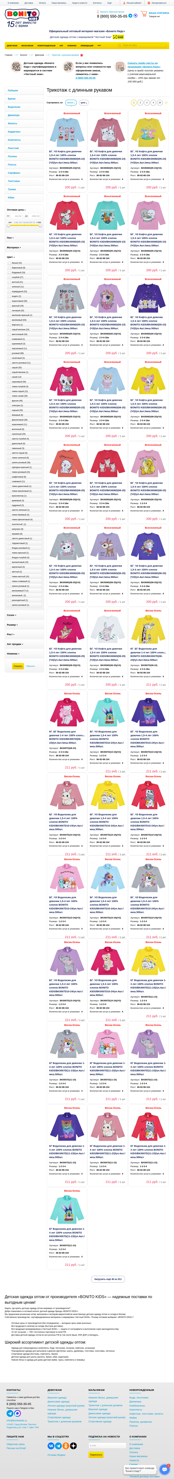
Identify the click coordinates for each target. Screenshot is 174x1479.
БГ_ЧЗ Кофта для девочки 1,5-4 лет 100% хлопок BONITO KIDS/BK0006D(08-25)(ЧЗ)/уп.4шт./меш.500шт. (107, 406)
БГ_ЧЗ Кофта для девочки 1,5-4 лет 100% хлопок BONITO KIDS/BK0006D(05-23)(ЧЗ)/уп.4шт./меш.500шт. (67, 157)
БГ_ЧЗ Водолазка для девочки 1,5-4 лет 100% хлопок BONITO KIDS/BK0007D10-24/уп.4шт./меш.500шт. (107, 739)
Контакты (97, 3)
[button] (110, 3)
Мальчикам (27, 46)
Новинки (71, 46)
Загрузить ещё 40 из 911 (108, 1279)
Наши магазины (59, 3)
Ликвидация (86, 46)
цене (84, 103)
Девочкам (12, 46)
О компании (13, 3)
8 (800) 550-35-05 (19, 1404)
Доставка (29, 3)
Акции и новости (79, 3)
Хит (61, 46)
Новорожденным (46, 46)
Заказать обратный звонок (110, 12)
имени (71, 103)
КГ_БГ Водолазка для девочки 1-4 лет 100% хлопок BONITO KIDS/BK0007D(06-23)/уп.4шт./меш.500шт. (148, 654)
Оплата (42, 3)
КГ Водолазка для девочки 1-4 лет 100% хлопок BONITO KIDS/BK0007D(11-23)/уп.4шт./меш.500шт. (148, 986)
